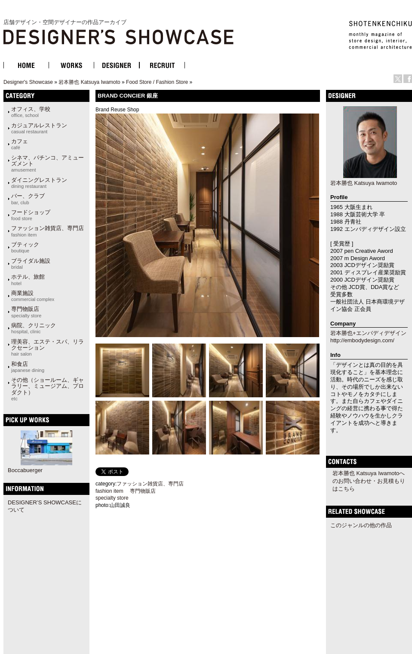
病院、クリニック (33, 328)
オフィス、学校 (30, 112)
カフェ (19, 144)
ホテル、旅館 (28, 279)
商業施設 (32, 296)
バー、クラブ (28, 199)
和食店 (27, 367)
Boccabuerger (25, 470)
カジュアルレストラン (39, 128)
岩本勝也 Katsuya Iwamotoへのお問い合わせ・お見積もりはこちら (368, 481)
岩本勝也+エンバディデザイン (368, 333)
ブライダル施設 (30, 264)
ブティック (25, 247)
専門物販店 (26, 312)
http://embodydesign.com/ (362, 340)
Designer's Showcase (28, 82)
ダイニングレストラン (39, 183)
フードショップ (30, 215)
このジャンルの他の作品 (361, 525)
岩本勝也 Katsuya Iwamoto (89, 82)
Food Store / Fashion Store (157, 82)
